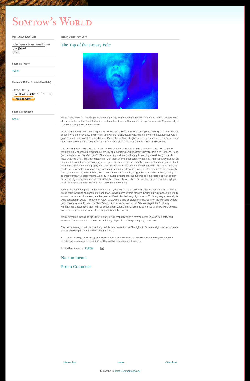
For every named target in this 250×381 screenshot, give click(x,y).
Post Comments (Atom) (127, 371)
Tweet (15, 70)
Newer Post (70, 362)
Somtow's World (52, 22)
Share (15, 119)
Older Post (171, 362)
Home (121, 362)
